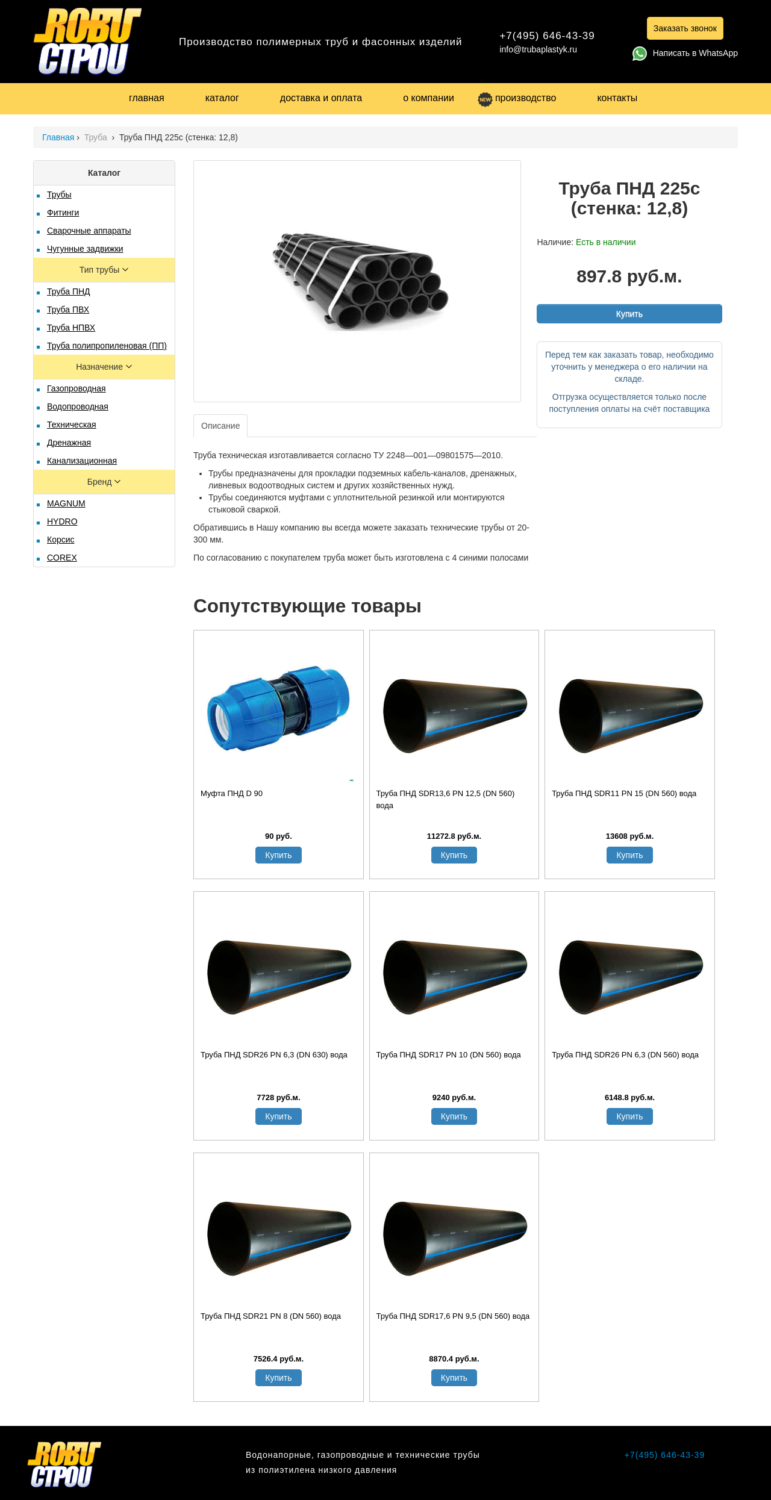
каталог (222, 98)
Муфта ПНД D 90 (232, 793)
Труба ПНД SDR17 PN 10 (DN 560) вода (448, 1054)
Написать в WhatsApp (685, 53)
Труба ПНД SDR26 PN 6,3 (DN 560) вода (625, 1054)
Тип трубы (101, 270)
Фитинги (63, 212)
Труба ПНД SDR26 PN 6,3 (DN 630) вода (274, 1054)
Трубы (59, 194)
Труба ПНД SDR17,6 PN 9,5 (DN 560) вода (453, 1316)
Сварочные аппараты (89, 230)
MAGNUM (66, 503)
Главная (58, 137)
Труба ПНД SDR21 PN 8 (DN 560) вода (271, 1316)
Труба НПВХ (71, 327)
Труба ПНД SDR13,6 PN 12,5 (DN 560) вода (445, 799)
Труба (97, 137)
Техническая (71, 424)
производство (517, 98)
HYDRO (62, 521)
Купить (629, 314)
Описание (220, 426)
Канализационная (82, 460)
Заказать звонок (685, 28)
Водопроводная (77, 406)
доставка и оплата (321, 98)
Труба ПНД (68, 291)
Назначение (100, 367)
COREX (62, 557)
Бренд (100, 482)
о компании (428, 98)
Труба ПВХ (68, 309)
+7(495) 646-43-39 (547, 36)
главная (146, 98)
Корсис (61, 539)
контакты (617, 98)
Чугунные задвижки (85, 249)
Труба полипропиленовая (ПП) (107, 345)
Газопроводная (76, 388)
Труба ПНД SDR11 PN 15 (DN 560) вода (624, 793)
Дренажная (69, 442)
